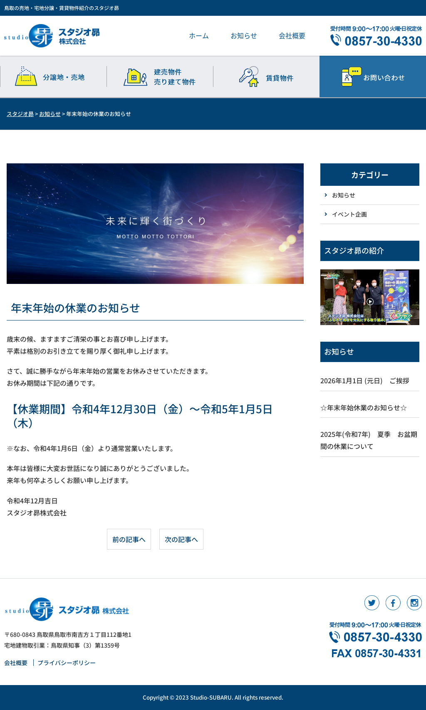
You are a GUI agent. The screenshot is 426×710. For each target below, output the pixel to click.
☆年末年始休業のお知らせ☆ (363, 407)
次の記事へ (181, 539)
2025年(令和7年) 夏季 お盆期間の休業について (368, 440)
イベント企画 (349, 214)
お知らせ (243, 35)
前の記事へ (129, 539)
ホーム (199, 35)
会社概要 (292, 35)
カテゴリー (370, 174)
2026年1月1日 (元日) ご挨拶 (364, 380)
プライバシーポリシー (66, 662)
